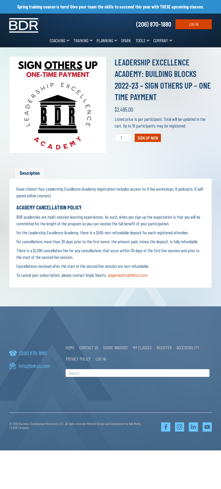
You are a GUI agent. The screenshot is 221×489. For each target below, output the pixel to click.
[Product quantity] (123, 138)
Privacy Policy (78, 359)
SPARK (126, 40)
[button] (68, 40)
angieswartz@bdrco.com (127, 275)
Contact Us (88, 347)
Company (160, 40)
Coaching (57, 40)
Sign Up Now (147, 138)
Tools (140, 40)
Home (70, 347)
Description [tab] (30, 173)
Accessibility (188, 347)
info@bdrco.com (34, 365)
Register (164, 347)
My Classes (142, 347)
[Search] (137, 373)
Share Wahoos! (115, 347)
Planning (104, 40)
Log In (193, 24)
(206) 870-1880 (153, 24)
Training (80, 40)
